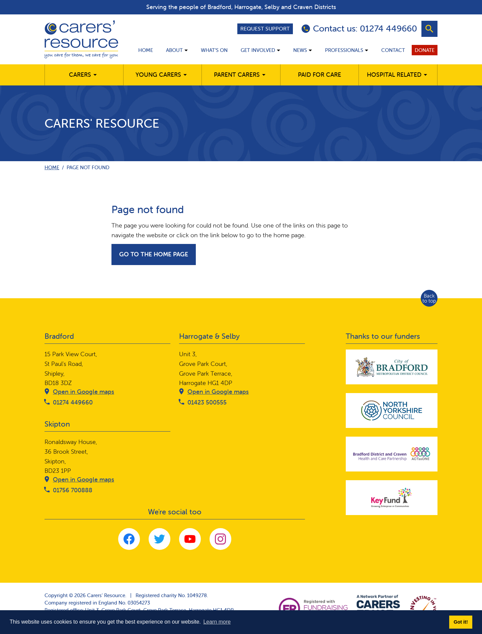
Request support (265, 28)
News (300, 50)
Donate (424, 50)
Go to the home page (153, 254)
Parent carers (237, 74)
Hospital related (394, 74)
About (174, 50)
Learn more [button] (217, 622)
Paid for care (319, 74)
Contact (393, 50)
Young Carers (158, 74)
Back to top (429, 298)
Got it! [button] (461, 622)
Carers (80, 74)
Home (145, 50)
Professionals (344, 50)
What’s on (214, 50)
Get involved (258, 50)
